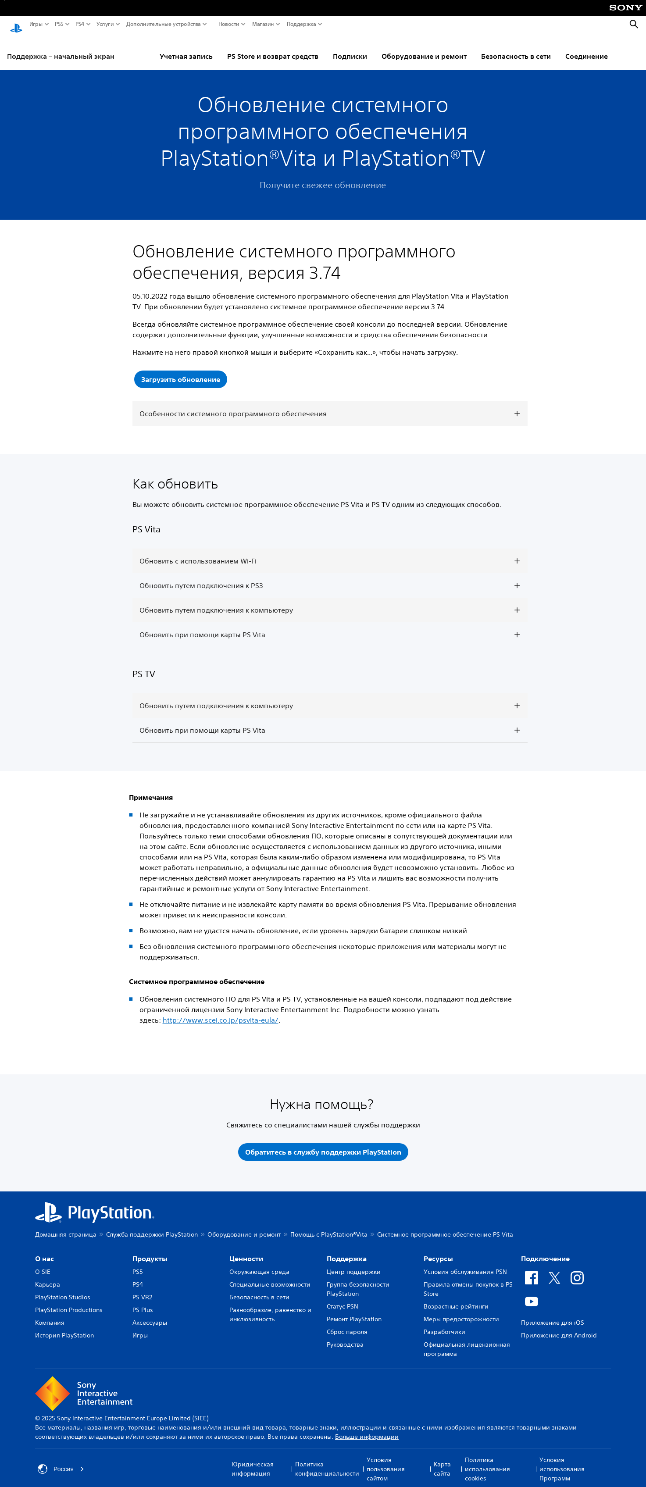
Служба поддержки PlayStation (152, 1226)
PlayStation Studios (62, 1289)
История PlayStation (64, 1327)
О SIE (42, 1263)
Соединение (586, 47)
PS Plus (142, 1301)
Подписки (350, 47)
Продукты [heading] (150, 1250)
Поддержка (301, 24)
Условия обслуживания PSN (465, 1263)
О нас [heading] (44, 1250)
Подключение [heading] (545, 1250)
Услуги (105, 24)
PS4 (80, 24)
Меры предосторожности (461, 1311)
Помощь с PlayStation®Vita (329, 1226)
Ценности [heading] (246, 1250)
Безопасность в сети (516, 47)
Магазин (263, 24)
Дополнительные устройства (163, 24)
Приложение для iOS (552, 1314)
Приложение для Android (559, 1327)
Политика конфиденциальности (327, 1460)
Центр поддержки (354, 1263)
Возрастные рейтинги (456, 1298)
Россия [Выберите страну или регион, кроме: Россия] (61, 1460)
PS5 (59, 24)
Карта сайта (442, 1460)
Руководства (345, 1336)
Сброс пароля (347, 1323)
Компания (49, 1314)
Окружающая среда (259, 1263)
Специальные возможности (270, 1276)
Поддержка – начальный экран (60, 47)
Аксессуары (149, 1314)
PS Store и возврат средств (272, 47)
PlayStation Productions (69, 1301)
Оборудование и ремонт (424, 47)
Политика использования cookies (487, 1461)
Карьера (47, 1276)
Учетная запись (186, 47)
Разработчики (444, 1323)
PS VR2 (142, 1289)
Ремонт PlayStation (354, 1311)
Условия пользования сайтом (386, 1461)
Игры (36, 24)
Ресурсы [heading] (438, 1250)
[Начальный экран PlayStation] (16, 24)
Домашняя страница (65, 1226)
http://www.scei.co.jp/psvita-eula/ (220, 1011)
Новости (228, 24)
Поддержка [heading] (347, 1250)
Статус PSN (342, 1298)
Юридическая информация (253, 1460)
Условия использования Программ (562, 1461)
